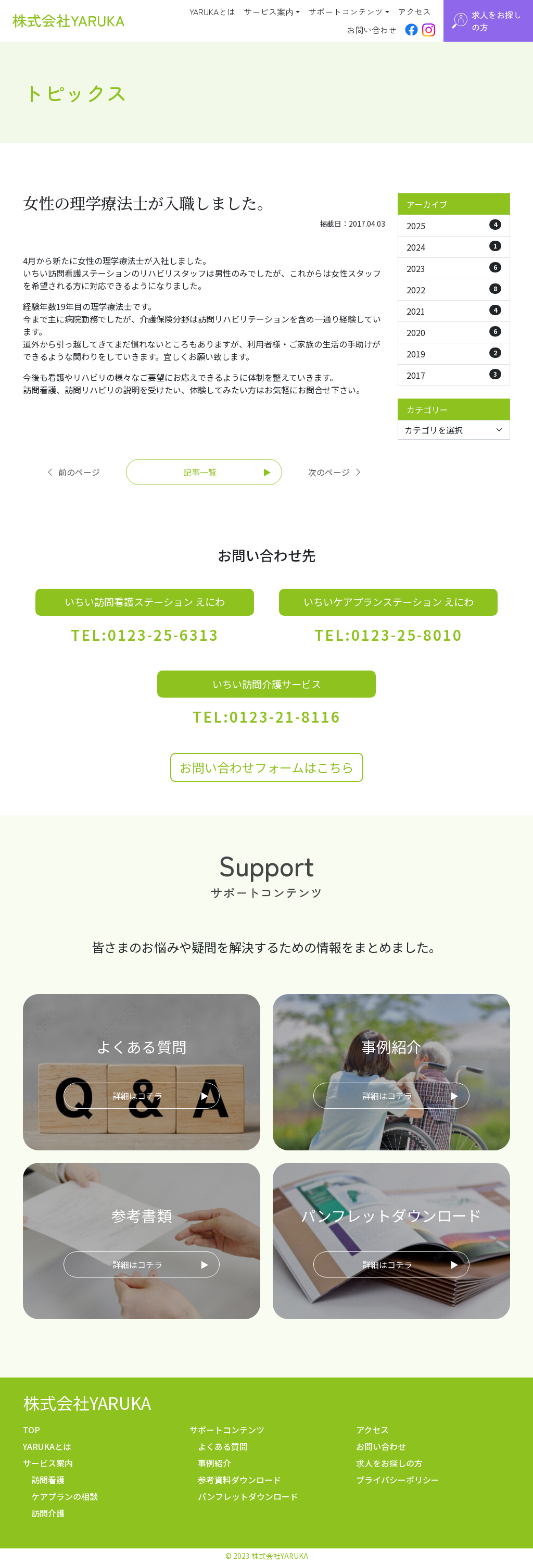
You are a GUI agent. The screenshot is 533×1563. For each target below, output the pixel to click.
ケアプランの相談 (64, 1496)
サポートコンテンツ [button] (345, 11)
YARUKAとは (212, 11)
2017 (454, 375)
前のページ (73, 472)
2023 (454, 268)
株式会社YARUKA (87, 1403)
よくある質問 (223, 1446)
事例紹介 (214, 1463)
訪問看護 (48, 1479)
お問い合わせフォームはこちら (267, 767)
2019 (454, 354)
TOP (31, 1429)
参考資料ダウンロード (239, 1479)
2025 (454, 225)
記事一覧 (200, 472)
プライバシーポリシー (397, 1479)
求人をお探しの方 (389, 1463)
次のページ (335, 472)
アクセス (414, 11)
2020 (454, 332)
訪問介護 (48, 1513)
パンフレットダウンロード (248, 1496)
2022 (454, 289)
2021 (454, 311)
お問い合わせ (372, 29)
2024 (454, 247)
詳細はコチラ (137, 1095)
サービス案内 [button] (269, 11)
